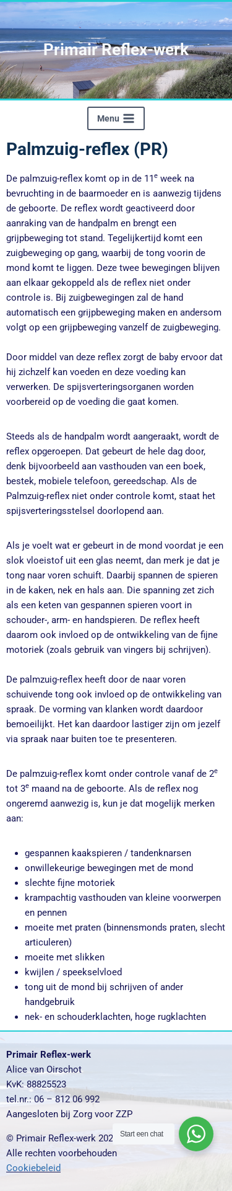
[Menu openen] (116, 118)
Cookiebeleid (33, 1168)
